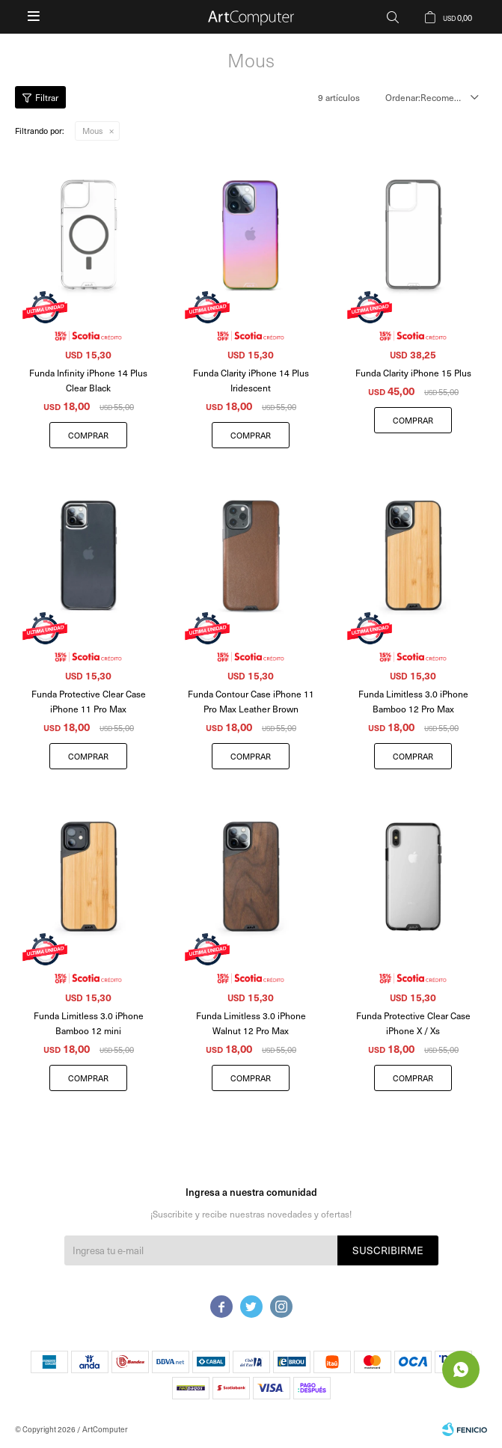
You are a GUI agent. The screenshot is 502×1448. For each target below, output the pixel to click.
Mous (92, 130)
